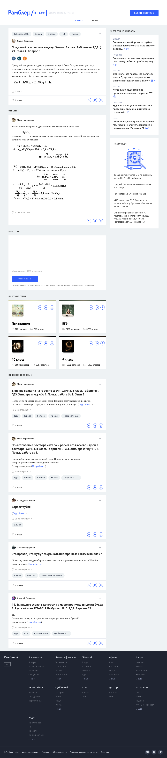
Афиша (113, 657)
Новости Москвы (37, 667)
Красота (86, 667)
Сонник (140, 693)
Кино (111, 663)
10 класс (18, 360)
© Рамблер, (9, 752)
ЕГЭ (65, 324)
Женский (87, 657)
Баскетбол (141, 671)
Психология (21, 324)
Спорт (139, 657)
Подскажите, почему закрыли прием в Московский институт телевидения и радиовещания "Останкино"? (133, 125)
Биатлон (140, 675)
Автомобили (36, 687)
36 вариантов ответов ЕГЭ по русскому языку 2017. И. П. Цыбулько (133, 176)
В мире (32, 663)
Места (58, 705)
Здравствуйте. (21, 507)
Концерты (114, 667)
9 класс (67, 360)
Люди (58, 697)
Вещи (58, 701)
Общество (34, 675)
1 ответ (17, 100)
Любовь (86, 671)
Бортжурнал (35, 701)
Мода (85, 663)
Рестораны (114, 675)
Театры (112, 671)
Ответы (86, 693)
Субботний (61, 687)
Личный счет (61, 675)
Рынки (58, 671)
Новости (33, 693)
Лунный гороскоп (145, 705)
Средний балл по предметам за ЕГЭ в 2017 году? (132, 186)
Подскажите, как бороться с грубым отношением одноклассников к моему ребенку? (134, 45)
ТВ (30, 727)
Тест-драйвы (35, 697)
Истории (59, 693)
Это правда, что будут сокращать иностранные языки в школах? (57, 554)
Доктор (113, 687)
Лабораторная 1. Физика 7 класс (130, 194)
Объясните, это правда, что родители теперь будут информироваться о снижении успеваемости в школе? (133, 77)
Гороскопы (142, 687)
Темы (85, 697)
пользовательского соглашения (79, 285)
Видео (32, 718)
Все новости (35, 657)
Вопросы (113, 693)
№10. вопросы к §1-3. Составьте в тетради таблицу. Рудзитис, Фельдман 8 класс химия (133, 203)
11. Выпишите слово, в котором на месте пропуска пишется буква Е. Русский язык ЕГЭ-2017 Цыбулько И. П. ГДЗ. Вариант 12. (57, 606)
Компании (60, 667)
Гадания (140, 701)
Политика (33, 671)
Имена (139, 697)
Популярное (35, 723)
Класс (85, 687)
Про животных (36, 735)
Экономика (61, 663)
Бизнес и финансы (65, 657)
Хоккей (139, 667)
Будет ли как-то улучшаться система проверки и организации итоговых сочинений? (132, 109)
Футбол (140, 663)
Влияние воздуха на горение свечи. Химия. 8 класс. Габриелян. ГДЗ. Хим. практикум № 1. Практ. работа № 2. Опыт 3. (55, 392)
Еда (84, 675)
